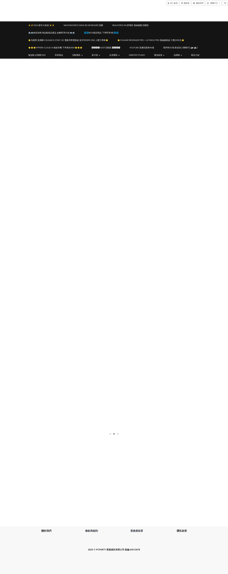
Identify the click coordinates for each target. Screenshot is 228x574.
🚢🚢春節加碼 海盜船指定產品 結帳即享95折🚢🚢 (51, 32)
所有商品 (59, 55)
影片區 (96, 55)
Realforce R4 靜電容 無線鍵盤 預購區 (130, 25)
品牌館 (178, 55)
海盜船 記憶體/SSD (37, 55)
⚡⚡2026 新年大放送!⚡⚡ (41, 25)
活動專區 (77, 55)
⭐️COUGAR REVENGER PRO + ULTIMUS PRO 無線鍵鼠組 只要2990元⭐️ (150, 40)
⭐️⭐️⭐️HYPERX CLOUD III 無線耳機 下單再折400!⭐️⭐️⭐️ (55, 47)
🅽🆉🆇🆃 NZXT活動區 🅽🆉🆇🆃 (106, 47)
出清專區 (114, 55)
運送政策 (159, 55)
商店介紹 (195, 55)
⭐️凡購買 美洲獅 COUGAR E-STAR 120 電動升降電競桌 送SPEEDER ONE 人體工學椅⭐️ (68, 40)
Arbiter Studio (137, 55)
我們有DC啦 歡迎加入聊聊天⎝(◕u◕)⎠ (180, 47)
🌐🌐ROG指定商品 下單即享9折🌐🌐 (101, 32)
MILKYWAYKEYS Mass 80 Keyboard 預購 (83, 25)
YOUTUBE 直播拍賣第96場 (142, 47)
